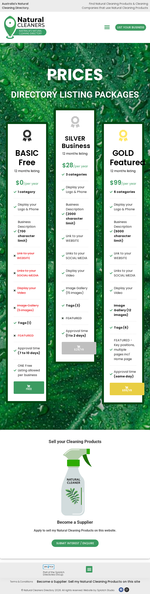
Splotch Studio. (106, 590)
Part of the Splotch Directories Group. (53, 573)
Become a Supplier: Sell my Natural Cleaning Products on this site (88, 581)
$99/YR (127, 389)
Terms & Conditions (21, 581)
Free (29, 388)
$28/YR (79, 348)
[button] (107, 27)
